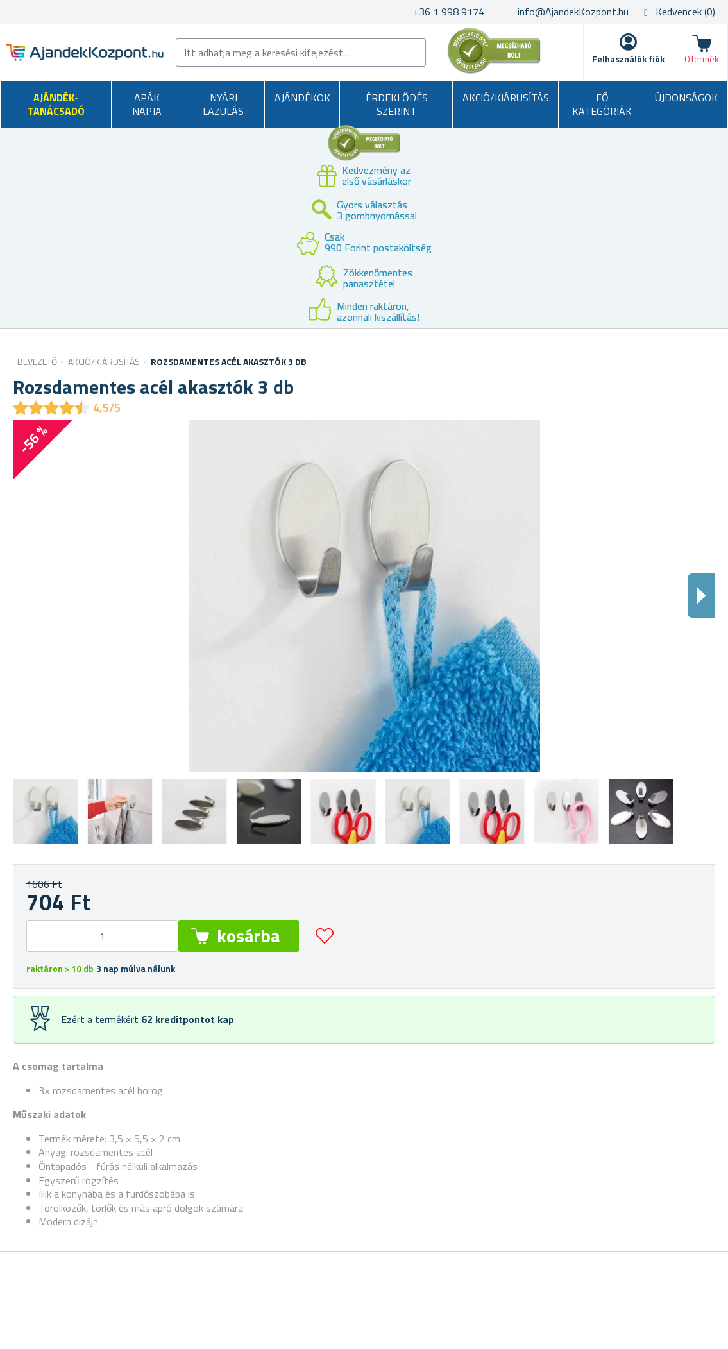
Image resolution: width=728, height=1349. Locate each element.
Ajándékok (302, 97)
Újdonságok (686, 97)
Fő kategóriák (602, 104)
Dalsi (701, 595)
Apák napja (147, 104)
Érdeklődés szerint (397, 104)
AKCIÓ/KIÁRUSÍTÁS (505, 97)
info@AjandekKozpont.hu (573, 11)
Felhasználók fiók (628, 58)
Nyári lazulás (223, 104)
